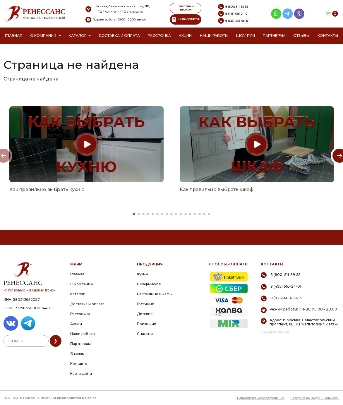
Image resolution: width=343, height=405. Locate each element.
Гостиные (145, 304)
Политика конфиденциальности (314, 398)
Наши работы (214, 35)
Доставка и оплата (119, 35)
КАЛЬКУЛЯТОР (186, 19)
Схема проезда (275, 332)
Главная (13, 35)
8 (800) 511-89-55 (285, 274)
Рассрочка (159, 35)
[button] (134, 214)
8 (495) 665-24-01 (285, 286)
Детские (145, 314)
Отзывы (301, 35)
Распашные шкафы (154, 294)
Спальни (145, 334)
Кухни (142, 274)
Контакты (328, 35)
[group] (86, 144)
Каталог (77, 35)
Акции (185, 35)
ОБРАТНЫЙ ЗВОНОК (186, 8)
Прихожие (146, 324)
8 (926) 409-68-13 (286, 298)
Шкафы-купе (149, 284)
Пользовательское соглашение (260, 398)
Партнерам (274, 35)
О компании (43, 35)
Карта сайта (81, 373)
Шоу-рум (245, 35)
